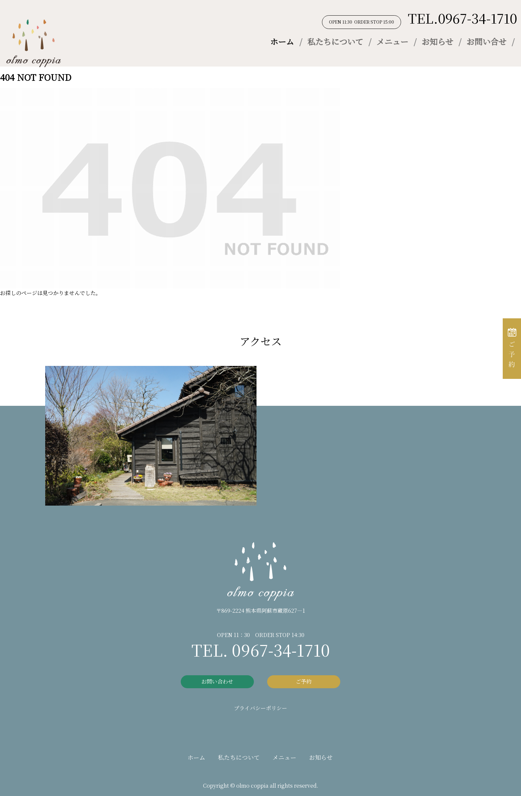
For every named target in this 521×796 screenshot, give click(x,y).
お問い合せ (486, 41)
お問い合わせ (217, 681)
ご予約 (304, 681)
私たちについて (335, 41)
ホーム (282, 41)
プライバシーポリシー (260, 708)
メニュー (392, 41)
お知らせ (437, 41)
